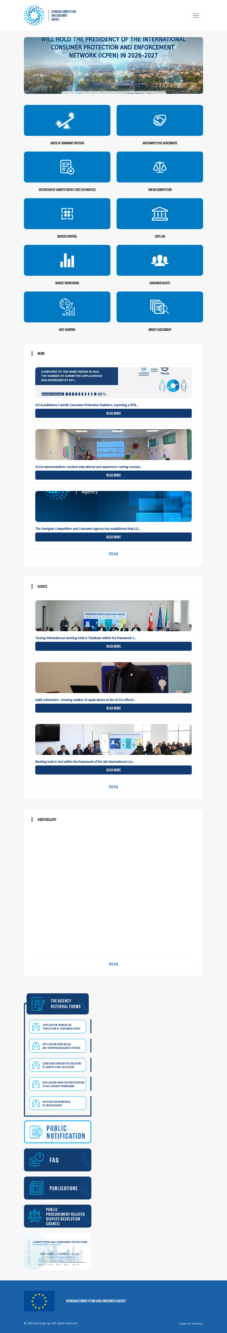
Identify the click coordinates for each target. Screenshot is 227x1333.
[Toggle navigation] (196, 15)
